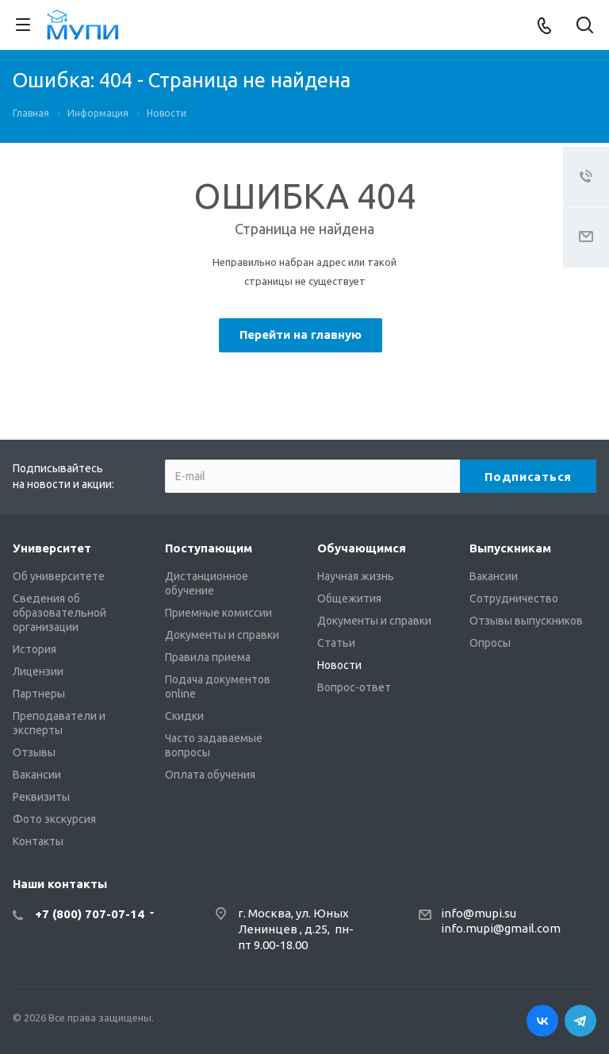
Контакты (38, 841)
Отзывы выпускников (526, 620)
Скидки (184, 716)
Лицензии (38, 671)
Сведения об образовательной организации (59, 612)
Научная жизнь (355, 576)
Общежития (349, 598)
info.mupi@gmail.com (501, 928)
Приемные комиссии (218, 612)
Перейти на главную (300, 334)
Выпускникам (510, 548)
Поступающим (208, 548)
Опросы (490, 643)
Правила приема (208, 657)
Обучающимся (361, 548)
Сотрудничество (513, 598)
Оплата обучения (210, 774)
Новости (339, 665)
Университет (52, 548)
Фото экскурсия (54, 819)
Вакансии (37, 774)
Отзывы (34, 752)
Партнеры (39, 693)
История (34, 649)
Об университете (59, 576)
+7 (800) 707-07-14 (89, 914)
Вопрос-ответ (354, 687)
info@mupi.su (478, 913)
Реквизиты (41, 796)
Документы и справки (222, 635)
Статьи (336, 643)
